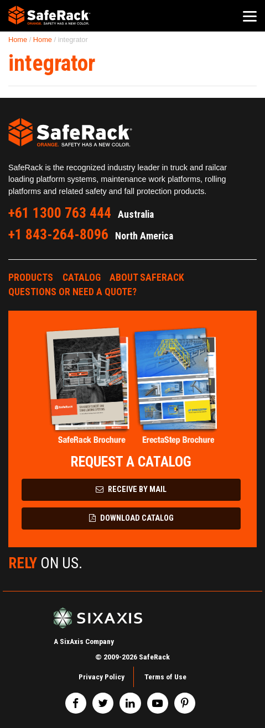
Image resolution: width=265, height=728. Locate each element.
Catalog (82, 277)
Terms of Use (165, 676)
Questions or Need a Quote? (72, 291)
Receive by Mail (131, 489)
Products (30, 277)
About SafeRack (147, 277)
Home (17, 39)
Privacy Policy (101, 676)
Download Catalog (131, 518)
